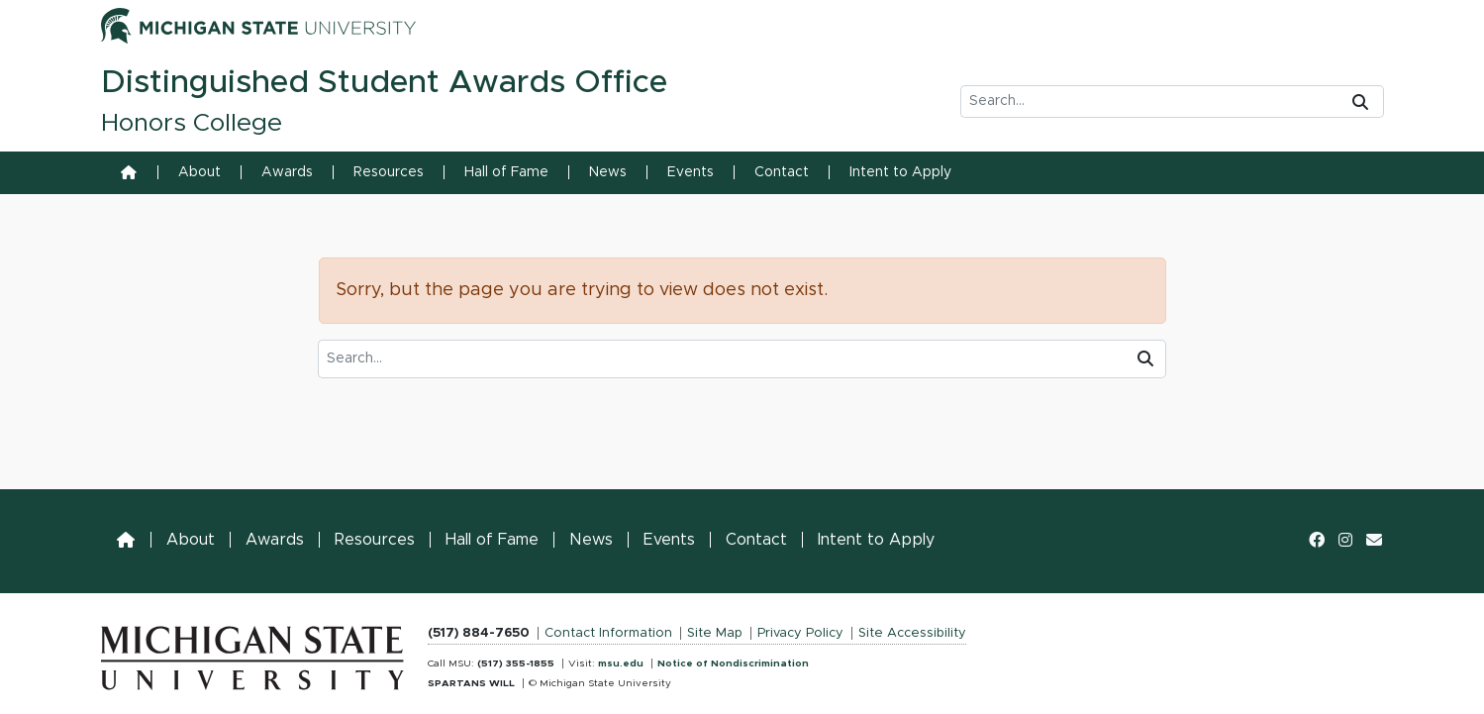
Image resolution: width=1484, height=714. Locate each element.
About (199, 172)
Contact (781, 172)
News (608, 172)
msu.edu (620, 663)
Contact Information (608, 633)
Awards (287, 172)
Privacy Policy (800, 633)
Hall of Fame (506, 172)
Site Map (714, 633)
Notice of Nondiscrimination (733, 663)
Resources (388, 172)
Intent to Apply (900, 172)
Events (690, 172)
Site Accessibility (912, 633)
